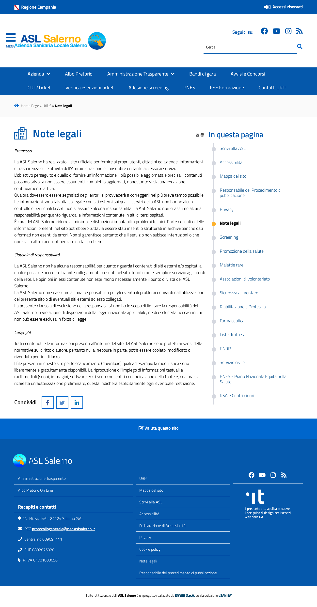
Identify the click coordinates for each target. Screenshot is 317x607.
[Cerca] (250, 47)
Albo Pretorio (79, 74)
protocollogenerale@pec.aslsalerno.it (63, 529)
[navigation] (10, 41)
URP (142, 478)
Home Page (30, 106)
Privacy (145, 537)
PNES (189, 87)
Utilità (47, 106)
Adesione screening (148, 87)
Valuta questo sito (161, 428)
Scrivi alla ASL (150, 502)
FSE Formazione (227, 87)
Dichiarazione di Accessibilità (162, 526)
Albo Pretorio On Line (35, 490)
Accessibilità (149, 514)
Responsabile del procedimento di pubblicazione (178, 573)
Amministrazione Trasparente (140, 74)
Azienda (39, 74)
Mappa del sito (151, 490)
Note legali (148, 561)
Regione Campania (35, 7)
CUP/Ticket (39, 87)
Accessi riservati (287, 6)
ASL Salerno (50, 460)
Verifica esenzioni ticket (89, 87)
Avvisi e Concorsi (248, 74)
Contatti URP (272, 87)
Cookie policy (149, 549)
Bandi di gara (202, 74)
